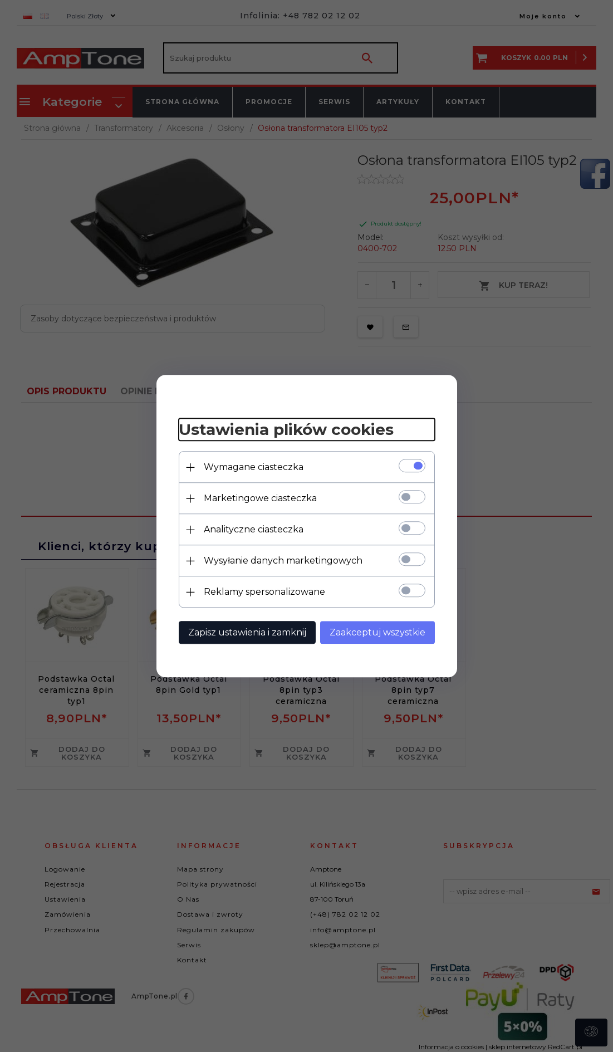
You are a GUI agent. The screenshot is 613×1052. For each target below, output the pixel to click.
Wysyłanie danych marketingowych (283, 560)
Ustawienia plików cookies (286, 429)
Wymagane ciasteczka (253, 467)
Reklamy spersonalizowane (264, 591)
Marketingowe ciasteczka (260, 498)
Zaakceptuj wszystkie (377, 632)
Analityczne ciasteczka (253, 529)
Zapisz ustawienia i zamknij (247, 632)
